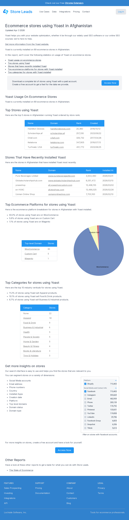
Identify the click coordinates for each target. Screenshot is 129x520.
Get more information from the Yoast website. (27, 44)
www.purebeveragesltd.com (61, 176)
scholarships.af (57, 133)
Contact (86, 11)
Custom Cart (31, 253)
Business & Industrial (33, 327)
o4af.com (54, 138)
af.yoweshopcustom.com (60, 185)
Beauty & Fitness (31, 346)
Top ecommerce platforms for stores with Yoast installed (35, 69)
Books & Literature (32, 351)
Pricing (76, 11)
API (6, 503)
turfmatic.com (57, 147)
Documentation (42, 493)
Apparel (27, 318)
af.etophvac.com (56, 189)
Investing (8, 493)
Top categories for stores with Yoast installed (29, 72)
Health (26, 332)
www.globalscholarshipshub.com (64, 180)
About (69, 488)
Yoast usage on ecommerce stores (24, 60)
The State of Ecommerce (21, 470)
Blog (69, 503)
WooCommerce (32, 249)
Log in (121, 11)
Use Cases (44, 11)
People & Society (31, 337)
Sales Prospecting (12, 488)
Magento (29, 258)
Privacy (101, 488)
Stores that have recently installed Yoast (27, 66)
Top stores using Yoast (19, 63)
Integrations (64, 11)
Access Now (110, 83)
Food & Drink (29, 322)
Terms (101, 493)
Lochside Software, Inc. (15, 512)
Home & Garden (31, 341)
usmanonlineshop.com (59, 194)
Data (54, 11)
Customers (72, 498)
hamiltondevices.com (60, 129)
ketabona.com (57, 142)
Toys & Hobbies (30, 355)
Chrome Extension (74, 3)
